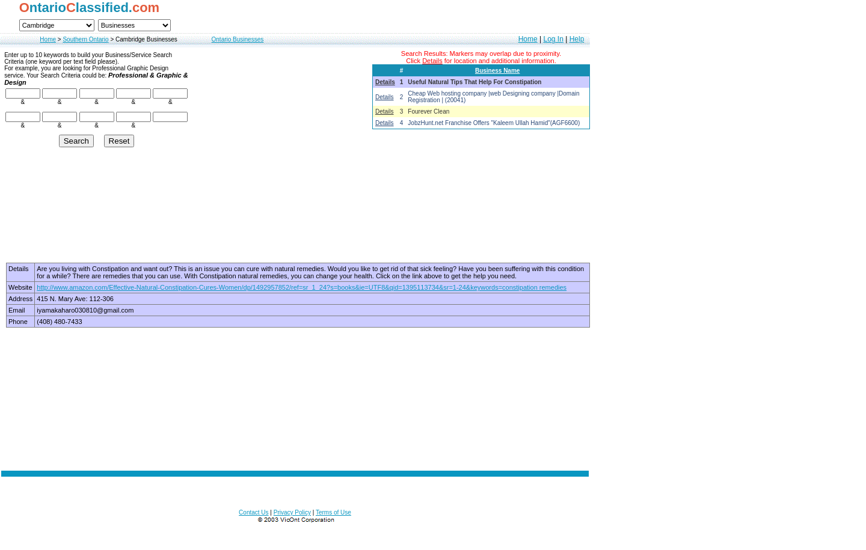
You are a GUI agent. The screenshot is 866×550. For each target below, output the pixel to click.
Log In (553, 39)
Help (577, 39)
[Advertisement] (295, 398)
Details (385, 82)
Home (48, 39)
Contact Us (253, 512)
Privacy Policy (292, 512)
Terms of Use (333, 512)
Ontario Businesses (238, 39)
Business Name (497, 70)
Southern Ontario (85, 39)
